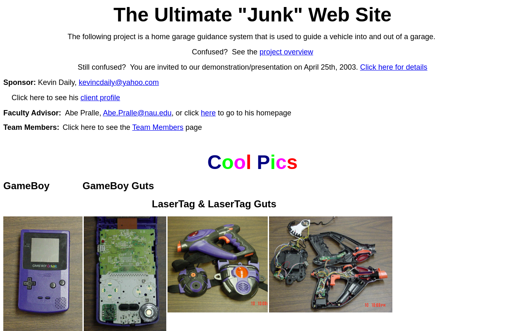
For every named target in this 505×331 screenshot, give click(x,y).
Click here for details (393, 67)
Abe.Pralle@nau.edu (137, 113)
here (208, 113)
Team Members (157, 127)
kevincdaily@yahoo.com (119, 82)
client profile (100, 98)
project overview (286, 52)
